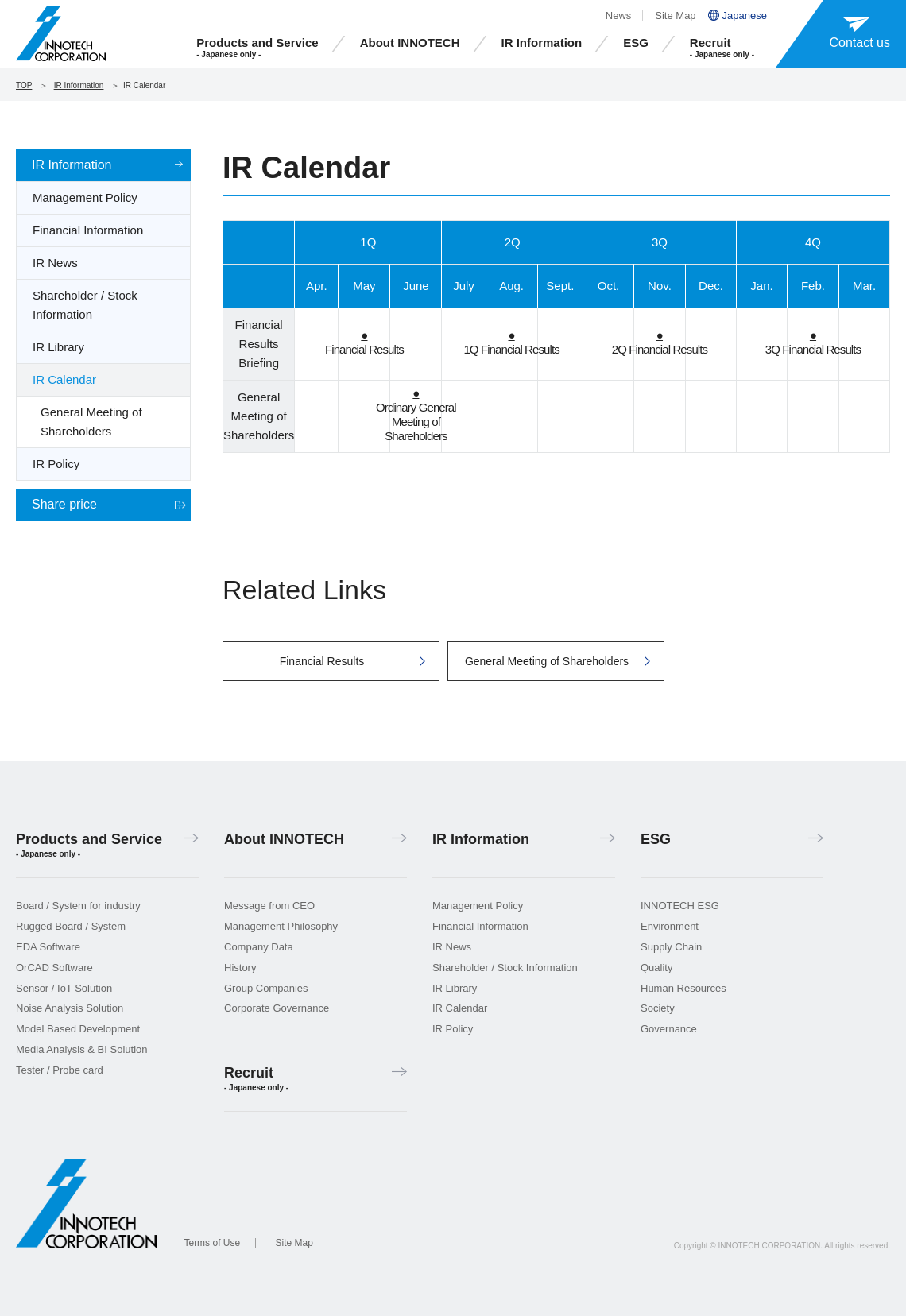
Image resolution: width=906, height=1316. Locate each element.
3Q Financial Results (813, 342)
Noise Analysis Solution (69, 1008)
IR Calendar (64, 379)
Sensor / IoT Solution (64, 988)
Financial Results (364, 342)
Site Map (675, 15)
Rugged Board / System (71, 926)
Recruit (722, 48)
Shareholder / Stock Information (85, 304)
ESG (636, 42)
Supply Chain (671, 947)
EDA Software (48, 947)
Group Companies (266, 988)
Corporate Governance (276, 1008)
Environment (670, 926)
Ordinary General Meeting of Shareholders (416, 414)
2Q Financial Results (659, 342)
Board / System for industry (78, 906)
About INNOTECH (410, 42)
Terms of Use (212, 1242)
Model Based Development (78, 1029)
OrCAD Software (54, 967)
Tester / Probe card (59, 1070)
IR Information (542, 42)
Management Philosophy (281, 926)
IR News (55, 262)
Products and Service (257, 48)
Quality (656, 967)
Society (658, 1008)
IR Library (58, 347)
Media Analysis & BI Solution (81, 1049)
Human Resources (683, 988)
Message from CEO (269, 906)
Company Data (258, 947)
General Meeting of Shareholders (91, 421)
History (240, 967)
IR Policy (56, 463)
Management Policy (85, 197)
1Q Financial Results (511, 342)
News (619, 15)
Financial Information (88, 230)
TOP (24, 85)
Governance (669, 1029)
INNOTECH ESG (680, 906)
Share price (64, 504)
